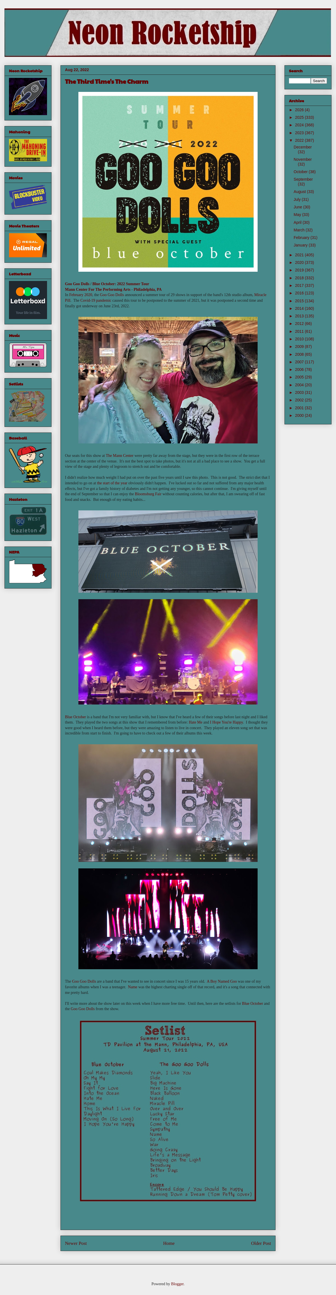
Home (169, 1243)
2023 (300, 133)
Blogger (177, 1284)
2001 (300, 408)
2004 (300, 385)
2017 (300, 285)
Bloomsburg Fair (148, 494)
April (298, 222)
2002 (300, 400)
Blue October (103, 284)
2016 (300, 293)
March (300, 230)
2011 (300, 331)
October (301, 171)
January (301, 245)
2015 (300, 301)
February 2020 (80, 295)
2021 (300, 255)
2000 (300, 415)
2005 (300, 377)
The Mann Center (120, 456)
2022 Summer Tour (133, 284)
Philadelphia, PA (148, 289)
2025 (300, 117)
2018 (300, 278)
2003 (300, 392)
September (303, 179)
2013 (300, 316)
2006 (300, 369)
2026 (300, 110)
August (300, 191)
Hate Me (195, 722)
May (298, 214)
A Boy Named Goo (222, 981)
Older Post (261, 1243)
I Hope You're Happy (226, 722)
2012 (300, 323)
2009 (300, 346)
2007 (300, 362)
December (303, 147)
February (302, 237)
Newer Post (76, 1243)
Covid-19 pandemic (95, 300)
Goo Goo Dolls (77, 284)
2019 (300, 270)
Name (132, 987)
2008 (300, 354)
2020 (300, 262)
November (303, 159)
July (298, 199)
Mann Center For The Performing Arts (97, 289)
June (298, 207)
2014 (300, 308)
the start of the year (112, 483)
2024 (300, 125)
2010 (300, 339)
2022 (300, 140)
